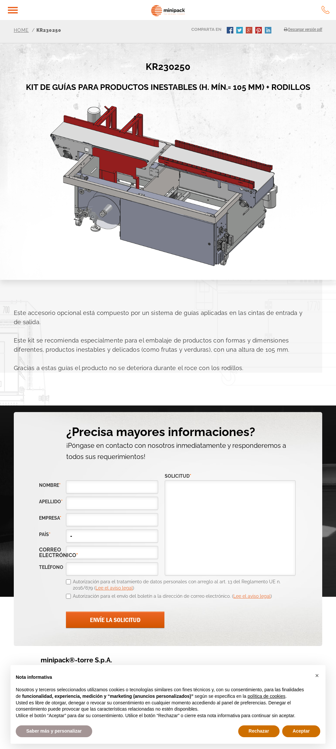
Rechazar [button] (259, 731)
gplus (250, 31)
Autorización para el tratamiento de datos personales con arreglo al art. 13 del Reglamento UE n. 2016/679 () (177, 585)
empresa (50, 518)
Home (21, 30)
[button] (317, 675)
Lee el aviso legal (114, 588)
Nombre (50, 485)
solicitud (178, 476)
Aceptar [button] (301, 731)
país (45, 534)
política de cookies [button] (266, 696)
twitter (240, 31)
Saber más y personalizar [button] (54, 731)
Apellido (51, 501)
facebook (231, 31)
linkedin (269, 31)
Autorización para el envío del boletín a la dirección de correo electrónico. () (172, 596)
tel (325, 10)
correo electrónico (52, 552)
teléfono (51, 567)
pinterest (259, 31)
